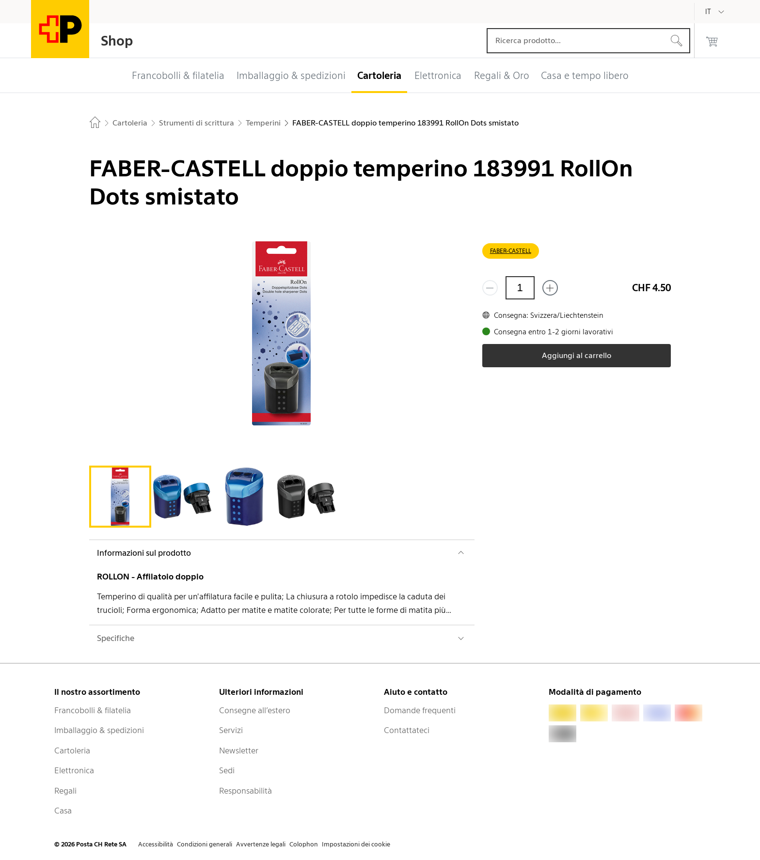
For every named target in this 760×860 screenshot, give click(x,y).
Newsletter (238, 750)
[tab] (120, 497)
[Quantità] (520, 287)
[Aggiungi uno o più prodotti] (550, 288)
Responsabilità (245, 791)
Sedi (227, 770)
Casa (63, 810)
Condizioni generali (204, 844)
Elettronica (74, 770)
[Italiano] (715, 11)
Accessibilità (155, 844)
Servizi (231, 730)
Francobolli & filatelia (92, 710)
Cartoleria (72, 750)
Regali (65, 791)
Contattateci (406, 730)
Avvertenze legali (260, 844)
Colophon (303, 844)
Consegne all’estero (254, 710)
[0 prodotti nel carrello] (712, 40)
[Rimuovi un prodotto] (490, 288)
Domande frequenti (420, 710)
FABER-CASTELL (510, 250)
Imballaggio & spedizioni (99, 730)
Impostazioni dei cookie (356, 844)
